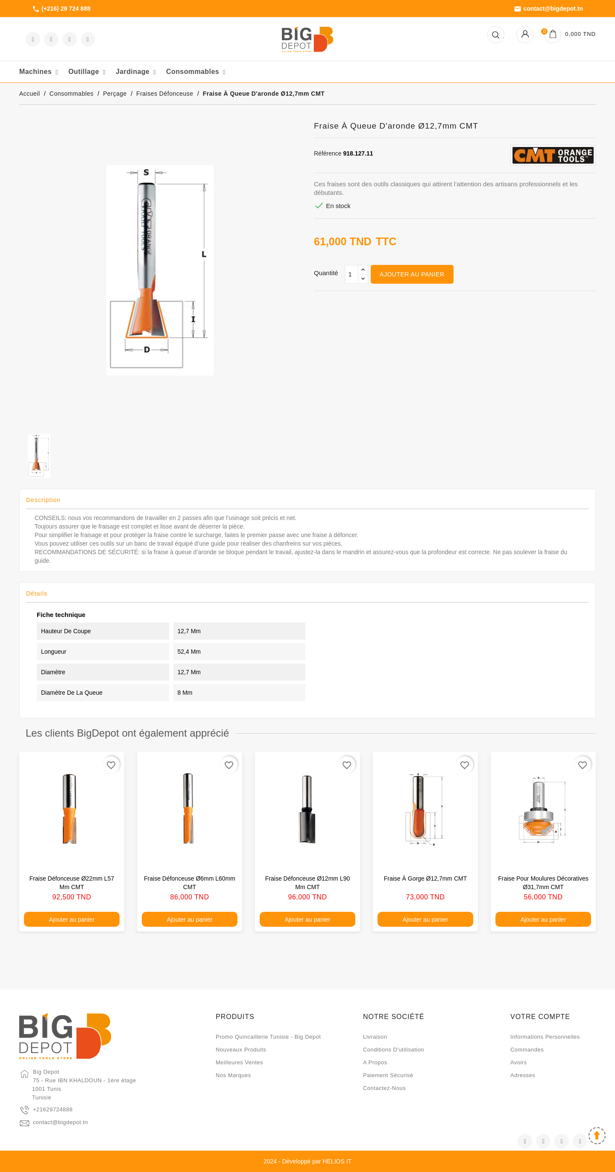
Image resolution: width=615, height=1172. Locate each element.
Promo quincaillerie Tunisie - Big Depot (268, 1037)
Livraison (375, 1037)
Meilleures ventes (239, 1062)
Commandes (527, 1049)
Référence (328, 153)
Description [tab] (43, 499)
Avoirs (518, 1062)
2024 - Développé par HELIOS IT (307, 1161)
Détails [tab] (36, 593)
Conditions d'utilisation (393, 1049)
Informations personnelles (545, 1037)
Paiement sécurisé (388, 1075)
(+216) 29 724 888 (61, 9)
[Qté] (351, 274)
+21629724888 (53, 1109)
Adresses (522, 1075)
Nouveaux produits (241, 1049)
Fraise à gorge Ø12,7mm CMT (425, 878)
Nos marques (233, 1075)
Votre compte (540, 1016)
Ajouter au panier (412, 274)
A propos (375, 1062)
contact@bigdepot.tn (548, 9)
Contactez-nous (384, 1088)
